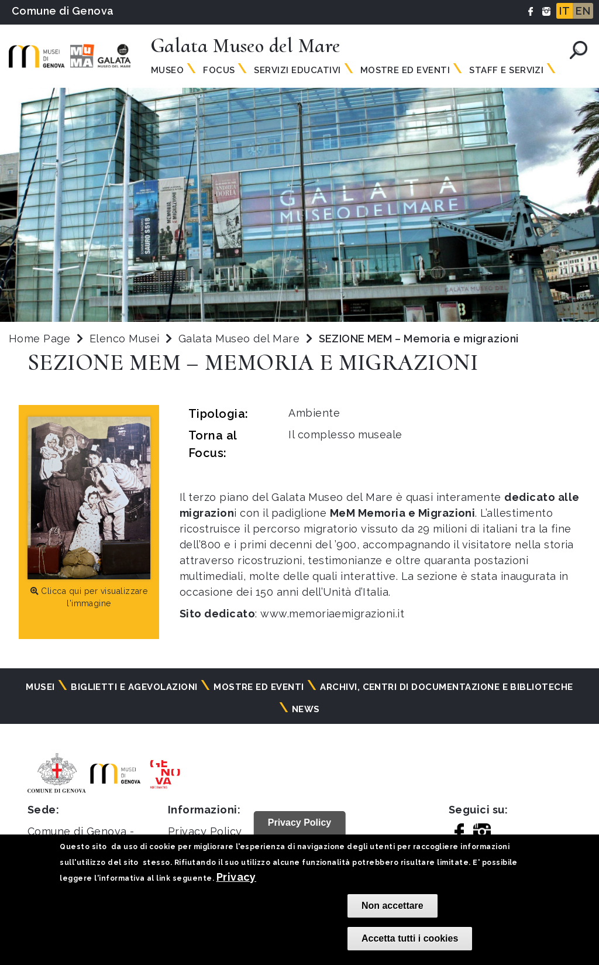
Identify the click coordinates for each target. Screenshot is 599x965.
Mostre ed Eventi (405, 70)
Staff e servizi (506, 70)
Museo (167, 70)
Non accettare (393, 906)
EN (583, 11)
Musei (40, 687)
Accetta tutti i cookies (410, 938)
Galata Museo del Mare (240, 338)
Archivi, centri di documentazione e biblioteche (446, 687)
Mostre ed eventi (259, 687)
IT (564, 11)
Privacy (236, 877)
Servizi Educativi (297, 70)
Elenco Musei (124, 338)
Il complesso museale (345, 434)
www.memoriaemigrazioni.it (332, 613)
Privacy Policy (205, 831)
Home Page (39, 338)
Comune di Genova (63, 11)
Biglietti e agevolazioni (134, 687)
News (306, 709)
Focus (219, 70)
